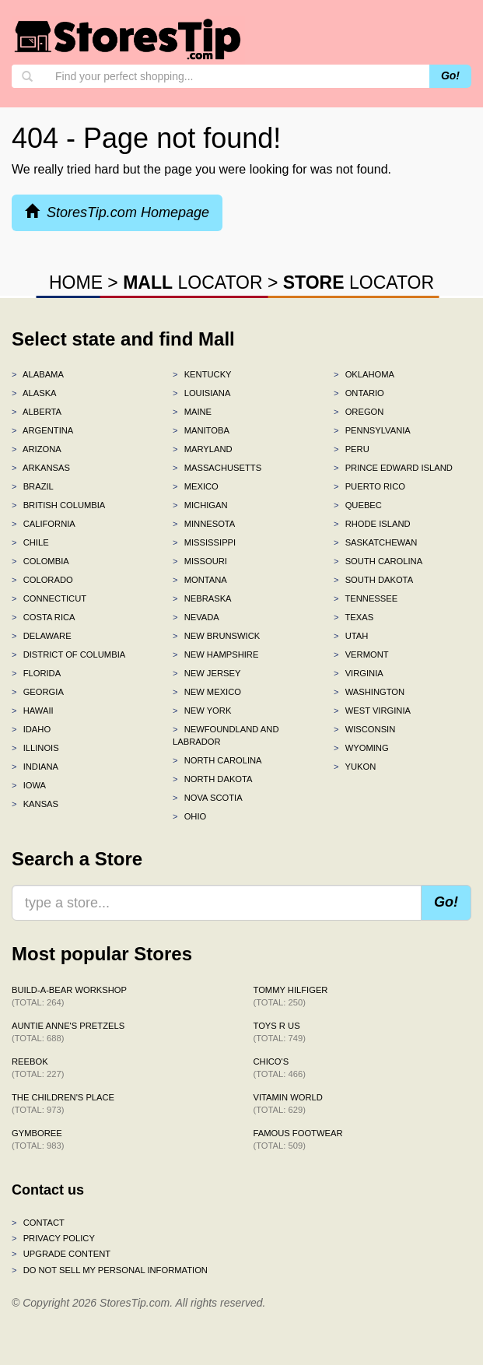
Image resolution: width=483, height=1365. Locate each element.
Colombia (40, 561)
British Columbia (58, 505)
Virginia (358, 673)
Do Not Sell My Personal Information (110, 1270)
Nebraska (202, 598)
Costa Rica (43, 617)
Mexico (196, 486)
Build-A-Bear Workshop (69, 996)
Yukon (355, 766)
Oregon (358, 411)
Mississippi (204, 542)
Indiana (35, 766)
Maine (192, 411)
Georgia (38, 692)
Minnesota (204, 523)
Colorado (42, 579)
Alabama (38, 374)
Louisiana (201, 393)
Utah (351, 635)
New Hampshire (215, 654)
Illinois (35, 748)
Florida (36, 673)
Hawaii (33, 710)
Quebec (358, 505)
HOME (76, 282)
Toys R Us (280, 1032)
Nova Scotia (208, 797)
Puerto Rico (369, 486)
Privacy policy (53, 1238)
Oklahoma (364, 374)
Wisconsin (364, 729)
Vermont (361, 654)
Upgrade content (61, 1253)
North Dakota (213, 779)
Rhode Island (372, 523)
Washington (369, 692)
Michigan (200, 505)
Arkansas (41, 467)
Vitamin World (288, 1103)
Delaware (42, 635)
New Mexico (207, 692)
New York (202, 710)
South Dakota (373, 579)
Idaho (31, 729)
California (43, 523)
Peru (351, 449)
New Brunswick (216, 635)
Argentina (42, 430)
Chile (30, 542)
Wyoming (361, 748)
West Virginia (372, 710)
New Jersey (206, 673)
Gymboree (38, 1139)
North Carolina (217, 760)
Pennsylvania (372, 430)
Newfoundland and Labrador (225, 735)
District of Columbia (68, 654)
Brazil (33, 486)
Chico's (280, 1068)
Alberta (36, 411)
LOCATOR (192, 282)
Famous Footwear (298, 1139)
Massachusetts (217, 467)
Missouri (200, 561)
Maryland (203, 449)
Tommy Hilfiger (291, 996)
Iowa (29, 785)
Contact (38, 1222)
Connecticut (49, 598)
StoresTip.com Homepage (117, 212)
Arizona (36, 449)
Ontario (359, 393)
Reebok (38, 1068)
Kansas (35, 804)
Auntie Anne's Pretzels (68, 1032)
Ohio (189, 816)
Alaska (34, 393)
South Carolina (378, 561)
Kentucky (202, 374)
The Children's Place (63, 1103)
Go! (450, 75)
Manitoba (201, 430)
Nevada (196, 617)
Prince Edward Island (393, 467)
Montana (200, 579)
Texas (353, 617)
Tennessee (365, 598)
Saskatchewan (375, 542)
